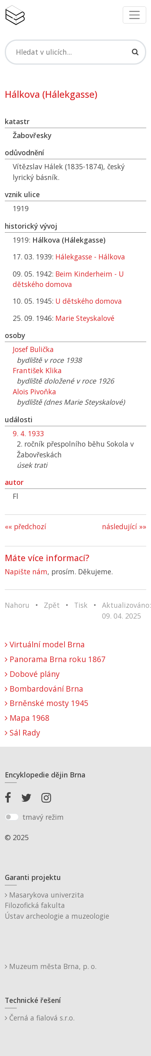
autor (14, 482)
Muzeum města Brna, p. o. (50, 966)
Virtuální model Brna (45, 644)
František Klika (37, 370)
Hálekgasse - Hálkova (90, 256)
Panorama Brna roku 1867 (55, 659)
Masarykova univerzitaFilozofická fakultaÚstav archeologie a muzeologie (57, 905)
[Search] (75, 52)
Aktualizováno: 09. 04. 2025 (126, 610)
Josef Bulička (33, 349)
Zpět (52, 605)
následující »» (124, 526)
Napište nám (26, 571)
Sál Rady (22, 732)
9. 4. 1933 (28, 433)
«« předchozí (25, 526)
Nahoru (17, 605)
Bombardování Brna (44, 688)
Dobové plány (32, 673)
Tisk (81, 605)
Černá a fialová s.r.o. (40, 1017)
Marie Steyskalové (84, 318)
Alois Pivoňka (34, 391)
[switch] (12, 817)
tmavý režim (43, 817)
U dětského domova (88, 301)
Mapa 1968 (27, 717)
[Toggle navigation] (134, 15)
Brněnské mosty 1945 (46, 703)
